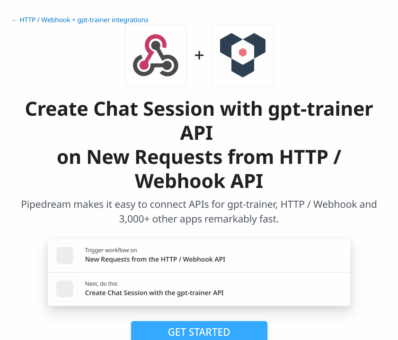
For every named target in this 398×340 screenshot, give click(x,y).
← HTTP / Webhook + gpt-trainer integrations (80, 20)
